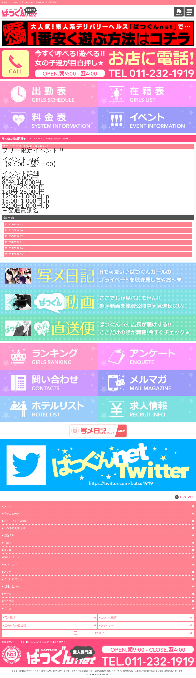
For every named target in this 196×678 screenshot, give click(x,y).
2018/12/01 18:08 (14, 248)
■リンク (6, 608)
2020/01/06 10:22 (14, 242)
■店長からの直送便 (14, 625)
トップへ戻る (186, 497)
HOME (179, 12)
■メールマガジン (12, 579)
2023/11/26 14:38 (14, 224)
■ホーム (6, 506)
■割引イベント (11, 557)
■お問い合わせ (11, 586)
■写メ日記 (9, 617)
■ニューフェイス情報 (15, 520)
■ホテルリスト (11, 593)
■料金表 (6, 550)
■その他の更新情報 (13, 528)
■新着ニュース (11, 513)
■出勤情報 (8, 535)
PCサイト (101, 633)
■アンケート (9, 571)
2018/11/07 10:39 (14, 254)
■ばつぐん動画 (108, 617)
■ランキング (9, 564)
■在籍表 (6, 542)
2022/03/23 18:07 (14, 236)
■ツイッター (106, 625)
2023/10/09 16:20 (14, 230)
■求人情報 (8, 601)
